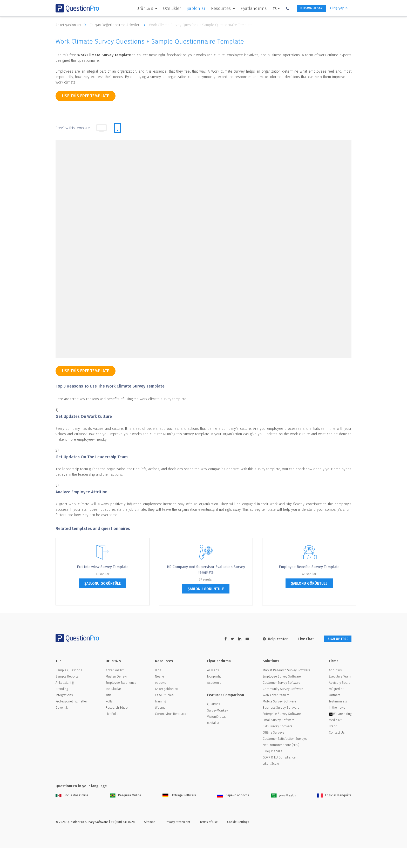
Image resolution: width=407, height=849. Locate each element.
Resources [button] (214, 8)
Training (160, 702)
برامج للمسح (283, 796)
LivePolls (112, 714)
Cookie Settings (238, 823)
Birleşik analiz (272, 752)
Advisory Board (339, 683)
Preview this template (73, 128)
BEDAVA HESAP (307, 8)
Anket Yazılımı (115, 671)
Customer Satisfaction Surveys (285, 739)
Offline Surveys (273, 733)
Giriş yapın (339, 8)
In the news (337, 708)
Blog (158, 671)
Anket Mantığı (65, 683)
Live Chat (300, 639)
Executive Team (340, 677)
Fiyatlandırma (247, 8)
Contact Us (336, 733)
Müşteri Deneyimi (118, 677)
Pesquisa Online (125, 796)
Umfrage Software (179, 796)
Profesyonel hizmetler (71, 702)
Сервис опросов (233, 796)
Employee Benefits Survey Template (309, 567)
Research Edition (118, 708)
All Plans (213, 671)
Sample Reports (67, 677)
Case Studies (164, 696)
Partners (334, 696)
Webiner (161, 708)
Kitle (109, 696)
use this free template (85, 95)
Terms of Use (209, 823)
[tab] (117, 128)
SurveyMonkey (217, 711)
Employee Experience (121, 683)
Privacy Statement (177, 823)
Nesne (159, 677)
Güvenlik (62, 708)
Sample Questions (69, 671)
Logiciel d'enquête (334, 796)
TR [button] (268, 8)
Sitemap (149, 823)
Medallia (213, 724)
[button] (280, 8)
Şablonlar (189, 8)
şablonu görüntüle (102, 583)
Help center (269, 639)
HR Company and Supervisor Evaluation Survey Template (206, 570)
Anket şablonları (72, 25)
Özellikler (165, 8)
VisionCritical (216, 717)
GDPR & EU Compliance (279, 758)
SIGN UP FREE (335, 639)
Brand (333, 727)
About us (335, 671)
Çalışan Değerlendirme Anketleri (119, 25)
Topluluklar (113, 690)
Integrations (64, 696)
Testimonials (338, 702)
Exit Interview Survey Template (102, 567)
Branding (62, 690)
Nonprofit (214, 677)
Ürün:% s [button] (138, 8)
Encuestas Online (72, 796)
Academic (214, 683)
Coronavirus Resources (171, 714)
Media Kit (335, 721)
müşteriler (336, 690)
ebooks (160, 683)
